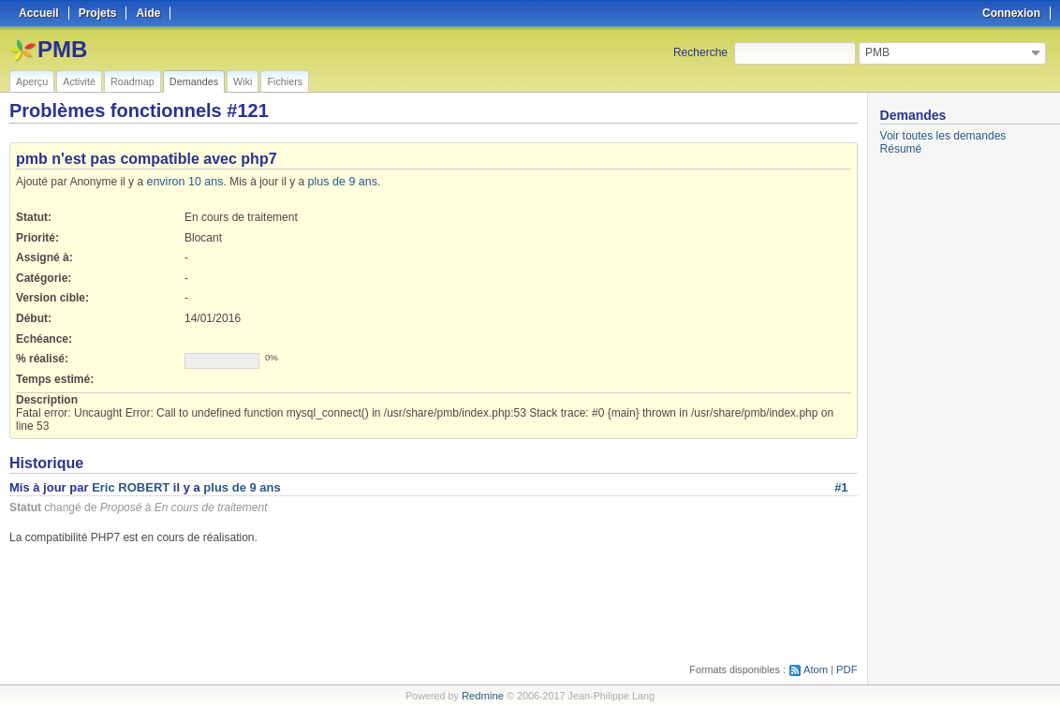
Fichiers (284, 81)
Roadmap (132, 81)
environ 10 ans (183, 181)
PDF (847, 669)
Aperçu (32, 81)
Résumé (901, 148)
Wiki (242, 81)
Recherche (700, 52)
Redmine (483, 695)
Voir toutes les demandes (943, 135)
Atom (817, 669)
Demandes (193, 81)
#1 (840, 487)
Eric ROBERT (130, 487)
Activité (79, 81)
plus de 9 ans (337, 181)
